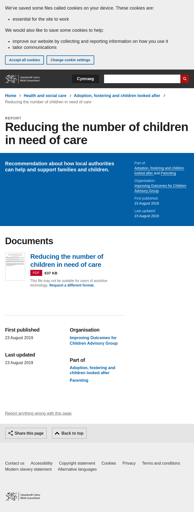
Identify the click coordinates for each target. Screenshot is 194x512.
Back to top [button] (72, 433)
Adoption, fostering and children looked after (117, 95)
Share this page (29, 433)
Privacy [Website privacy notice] (129, 463)
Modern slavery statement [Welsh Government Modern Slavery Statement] (28, 469)
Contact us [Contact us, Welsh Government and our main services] (14, 463)
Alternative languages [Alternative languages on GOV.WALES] (77, 469)
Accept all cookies (24, 60)
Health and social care (45, 95)
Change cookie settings (70, 60)
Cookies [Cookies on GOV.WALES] (109, 463)
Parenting (168, 173)
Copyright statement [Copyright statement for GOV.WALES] (77, 463)
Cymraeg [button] (85, 79)
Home (10, 95)
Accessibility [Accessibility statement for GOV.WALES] (42, 463)
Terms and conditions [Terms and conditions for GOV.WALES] (161, 463)
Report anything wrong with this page (38, 413)
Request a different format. (72, 285)
